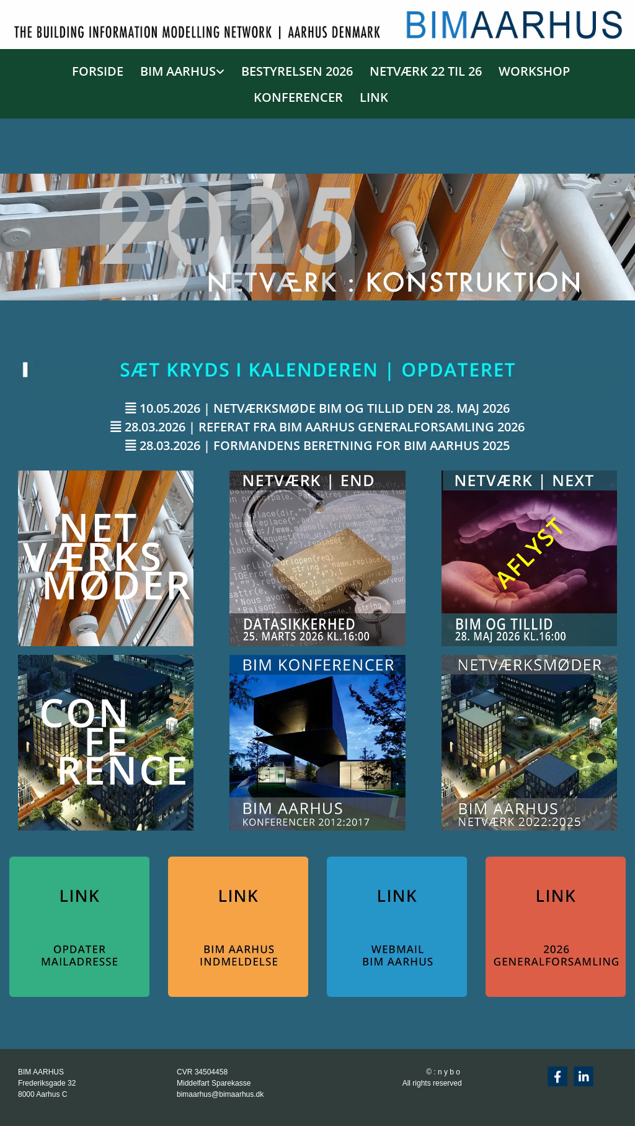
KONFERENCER (298, 97)
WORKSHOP (534, 71)
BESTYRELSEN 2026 (297, 71)
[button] (317, 408)
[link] (178, 69)
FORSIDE (97, 71)
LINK (374, 97)
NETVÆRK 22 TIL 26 (426, 71)
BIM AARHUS (178, 71)
